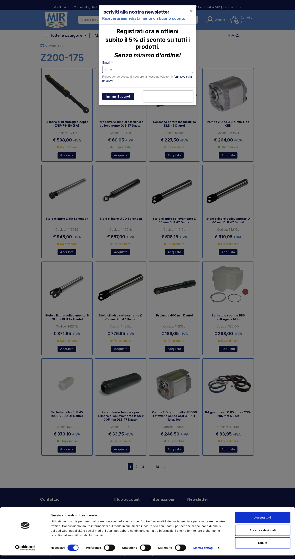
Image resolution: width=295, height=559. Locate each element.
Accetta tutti (262, 521)
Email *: (108, 62)
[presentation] (168, 96)
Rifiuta (262, 546)
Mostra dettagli (203, 551)
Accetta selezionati (262, 533)
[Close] (191, 10)
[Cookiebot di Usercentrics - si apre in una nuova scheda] (25, 551)
